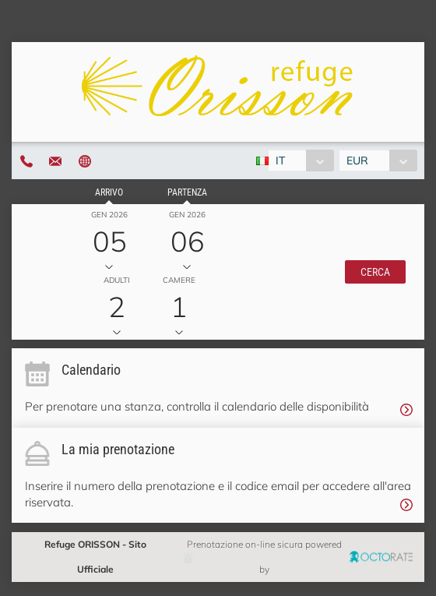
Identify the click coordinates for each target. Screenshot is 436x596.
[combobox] (301, 160)
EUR (357, 160)
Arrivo (109, 192)
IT (280, 160)
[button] (375, 272)
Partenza (187, 192)
